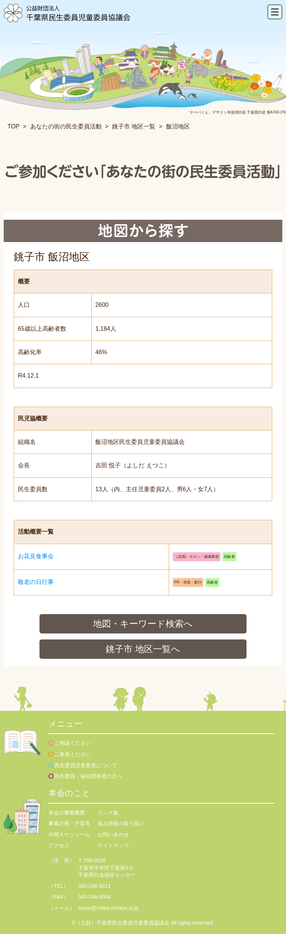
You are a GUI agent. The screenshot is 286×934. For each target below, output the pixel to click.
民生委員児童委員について (85, 765)
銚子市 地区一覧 (133, 126)
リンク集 (108, 813)
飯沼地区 (178, 126)
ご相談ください (72, 743)
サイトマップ (113, 845)
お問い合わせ (113, 835)
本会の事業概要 (66, 813)
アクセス (58, 845)
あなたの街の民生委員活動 (66, 126)
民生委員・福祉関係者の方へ (88, 776)
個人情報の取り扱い (121, 823)
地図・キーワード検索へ (143, 624)
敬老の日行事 (36, 582)
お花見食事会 (36, 556)
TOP (13, 126)
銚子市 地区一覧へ (143, 649)
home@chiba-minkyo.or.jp (108, 908)
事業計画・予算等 (69, 823)
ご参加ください (72, 754)
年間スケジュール (69, 835)
